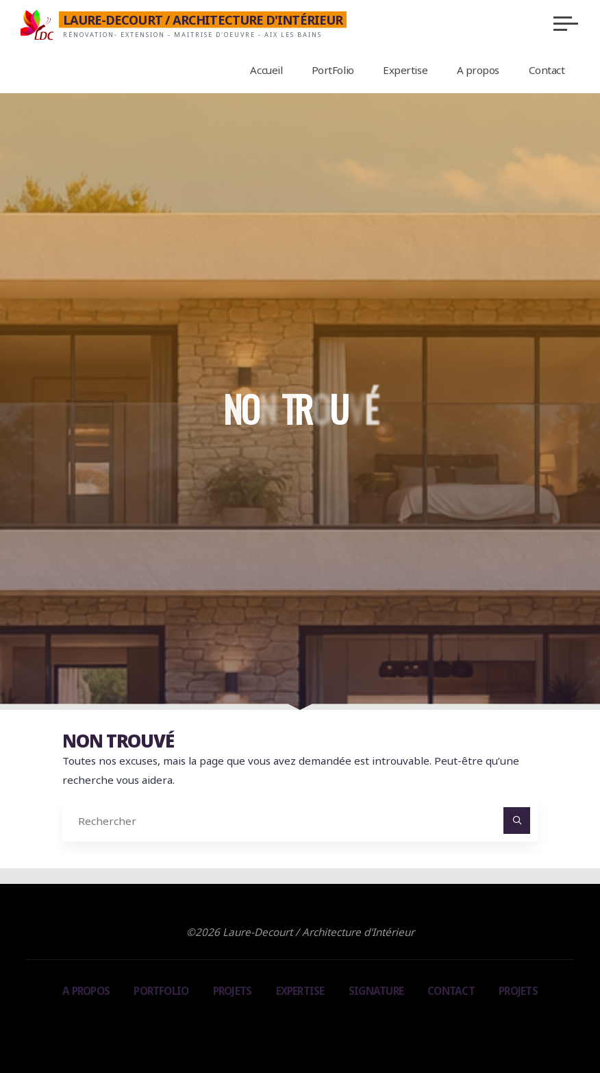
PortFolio (161, 991)
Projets (232, 991)
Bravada (298, 1024)
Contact (451, 991)
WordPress (359, 1024)
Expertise (300, 991)
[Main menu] (565, 23)
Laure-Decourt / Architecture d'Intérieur (203, 20)
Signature (376, 991)
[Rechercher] (517, 821)
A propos (86, 991)
